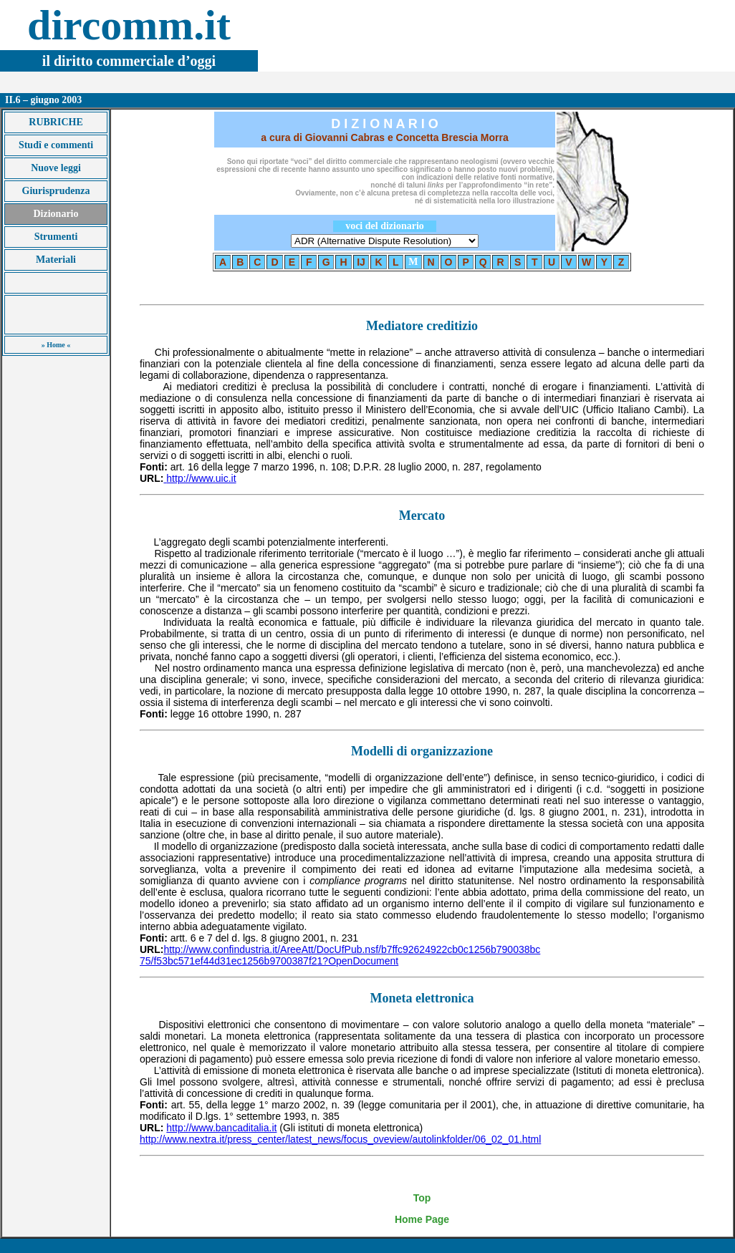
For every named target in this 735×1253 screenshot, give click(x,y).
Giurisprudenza (56, 190)
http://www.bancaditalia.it (221, 1127)
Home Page (422, 1219)
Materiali (56, 259)
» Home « (56, 345)
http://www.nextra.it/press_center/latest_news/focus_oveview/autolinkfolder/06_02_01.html (340, 1139)
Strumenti (56, 236)
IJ (361, 262)
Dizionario (56, 213)
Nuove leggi (56, 168)
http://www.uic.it (201, 478)
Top (422, 1198)
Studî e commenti (56, 145)
